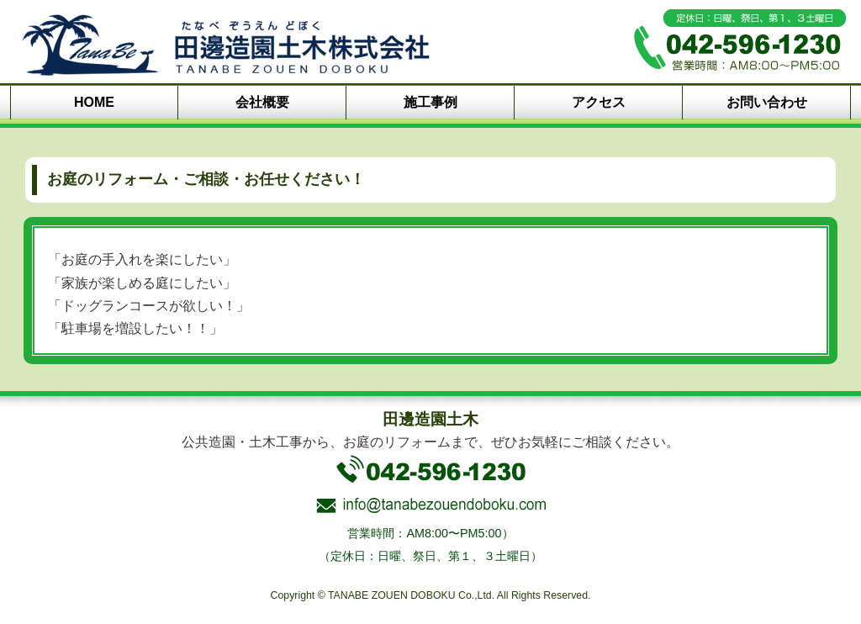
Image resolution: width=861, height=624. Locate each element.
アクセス (599, 102)
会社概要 (262, 102)
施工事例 (430, 102)
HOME (94, 102)
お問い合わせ (766, 102)
